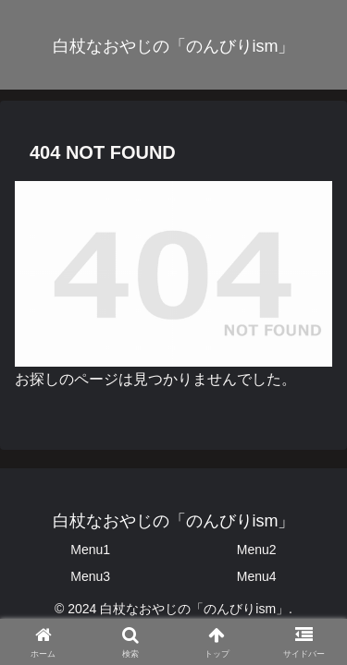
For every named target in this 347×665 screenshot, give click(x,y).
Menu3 (90, 576)
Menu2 (257, 549)
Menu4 (257, 576)
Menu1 (90, 549)
